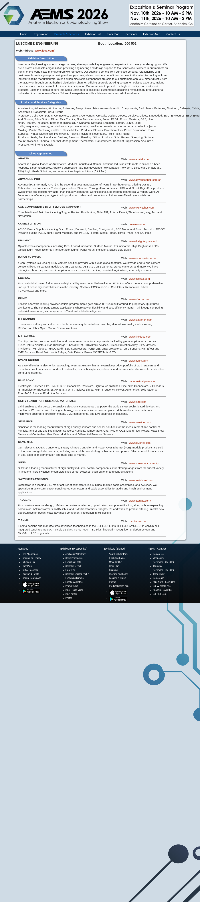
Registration (41, 34)
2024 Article (71, 594)
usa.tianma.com (138, 521)
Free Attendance (30, 554)
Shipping (113, 570)
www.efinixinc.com (140, 299)
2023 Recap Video (75, 590)
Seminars (131, 34)
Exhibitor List (93, 34)
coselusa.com (137, 224)
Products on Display (31, 558)
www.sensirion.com (140, 422)
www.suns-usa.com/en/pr (144, 463)
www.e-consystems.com (143, 258)
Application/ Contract (76, 554)
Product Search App (31, 578)
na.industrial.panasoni (142, 381)
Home (23, 34)
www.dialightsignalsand (143, 241)
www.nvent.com (138, 360)
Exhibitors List (28, 562)
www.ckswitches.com (142, 207)
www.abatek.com (139, 159)
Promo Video (72, 586)
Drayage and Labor (118, 574)
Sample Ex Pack (74, 566)
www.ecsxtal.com (139, 278)
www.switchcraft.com (141, 480)
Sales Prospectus (74, 558)
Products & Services (66, 34)
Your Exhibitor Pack (118, 554)
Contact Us (173, 34)
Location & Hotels (30, 574)
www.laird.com (137, 401)
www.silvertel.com (140, 442)
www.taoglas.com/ (140, 500)
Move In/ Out (115, 562)
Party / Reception (30, 570)
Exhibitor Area (151, 34)
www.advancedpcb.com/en (145, 179)
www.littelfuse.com (140, 336)
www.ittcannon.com (140, 319)
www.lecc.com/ (45, 50)
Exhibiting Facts (73, 562)
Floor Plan (113, 34)
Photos (69, 598)
